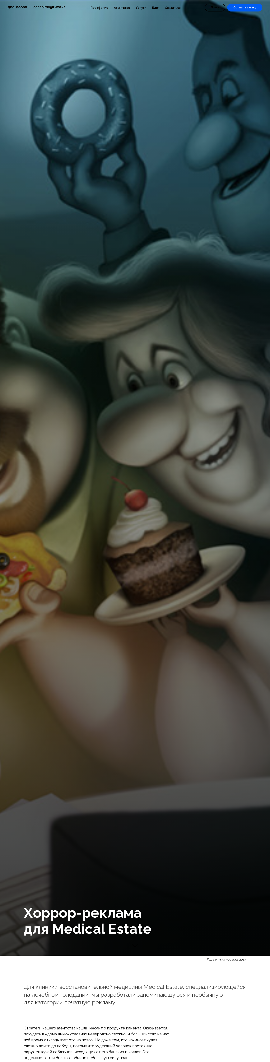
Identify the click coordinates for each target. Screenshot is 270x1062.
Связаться (173, 8)
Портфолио (99, 8)
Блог (155, 8)
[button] (244, 7)
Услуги (141, 8)
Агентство (122, 8)
